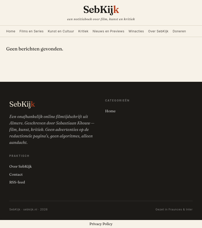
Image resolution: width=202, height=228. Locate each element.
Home (10, 31)
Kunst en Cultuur (61, 31)
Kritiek (83, 31)
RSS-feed (17, 182)
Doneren (179, 31)
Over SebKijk (158, 31)
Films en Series (32, 31)
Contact (16, 174)
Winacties (136, 31)
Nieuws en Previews (109, 31)
